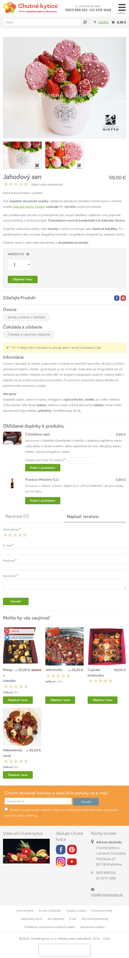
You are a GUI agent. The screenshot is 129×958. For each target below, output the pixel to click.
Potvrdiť (16, 601)
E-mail (7, 545)
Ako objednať (56, 919)
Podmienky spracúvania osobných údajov (49, 927)
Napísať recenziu (83, 516)
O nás (72, 919)
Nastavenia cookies (93, 927)
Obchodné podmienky (94, 919)
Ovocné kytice (25, 910)
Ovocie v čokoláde (50, 910)
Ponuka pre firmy (101, 910)
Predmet (9, 560)
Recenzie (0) (17, 516)
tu (36, 815)
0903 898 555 (76, 10)
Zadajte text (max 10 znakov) (44, 460)
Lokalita (103, 22)
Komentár (9, 575)
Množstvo (16, 254)
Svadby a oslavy (76, 910)
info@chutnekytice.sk (107, 895)
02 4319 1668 (100, 10)
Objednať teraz (23, 279)
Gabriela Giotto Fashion (29, 207)
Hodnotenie (11, 529)
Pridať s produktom (42, 468)
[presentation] (64, 950)
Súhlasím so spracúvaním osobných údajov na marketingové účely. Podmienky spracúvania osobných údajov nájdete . (61, 812)
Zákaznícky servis (31, 919)
